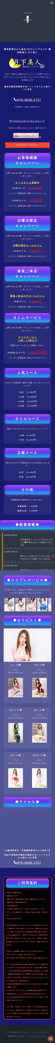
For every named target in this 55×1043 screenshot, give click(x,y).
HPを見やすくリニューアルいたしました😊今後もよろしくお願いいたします (36, 542)
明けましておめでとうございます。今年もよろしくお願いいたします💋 (37, 557)
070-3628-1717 (29, 99)
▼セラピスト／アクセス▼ (28, 145)
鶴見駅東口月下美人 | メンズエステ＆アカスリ (27, 1036)
